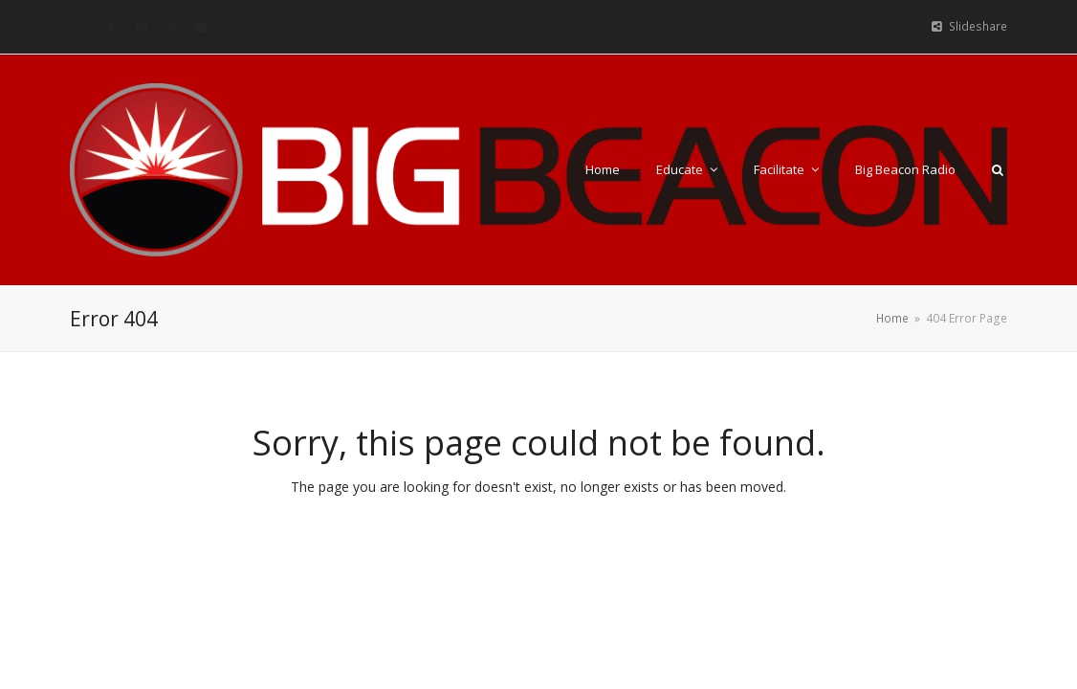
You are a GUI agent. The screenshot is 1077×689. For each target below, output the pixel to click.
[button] (998, 169)
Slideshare (978, 26)
